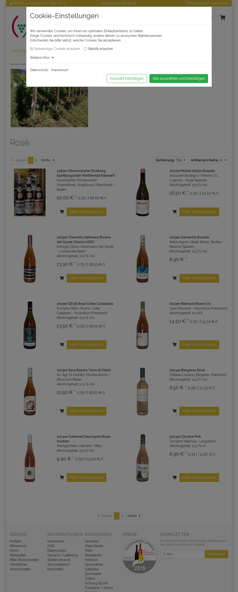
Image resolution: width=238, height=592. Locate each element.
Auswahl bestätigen (127, 78)
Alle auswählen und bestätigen (178, 78)
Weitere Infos (42, 57)
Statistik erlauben (100, 49)
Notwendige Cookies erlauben (57, 49)
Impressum (59, 70)
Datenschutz (39, 70)
